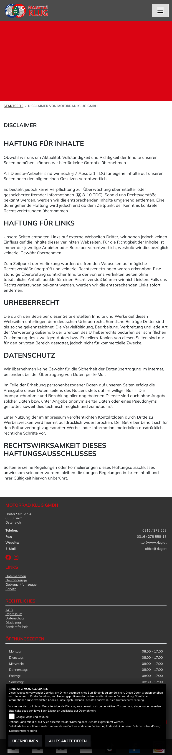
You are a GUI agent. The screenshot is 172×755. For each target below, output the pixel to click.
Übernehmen (25, 741)
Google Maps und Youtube (32, 716)
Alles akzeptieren (68, 741)
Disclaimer (13, 623)
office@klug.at (156, 549)
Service (10, 589)
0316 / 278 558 (154, 530)
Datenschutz (14, 618)
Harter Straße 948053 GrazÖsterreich (18, 518)
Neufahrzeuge (16, 580)
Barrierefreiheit (16, 627)
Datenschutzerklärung (130, 700)
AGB (9, 610)
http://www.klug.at (153, 542)
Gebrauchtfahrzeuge (21, 584)
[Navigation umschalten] (160, 10)
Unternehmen (15, 576)
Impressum (13, 614)
